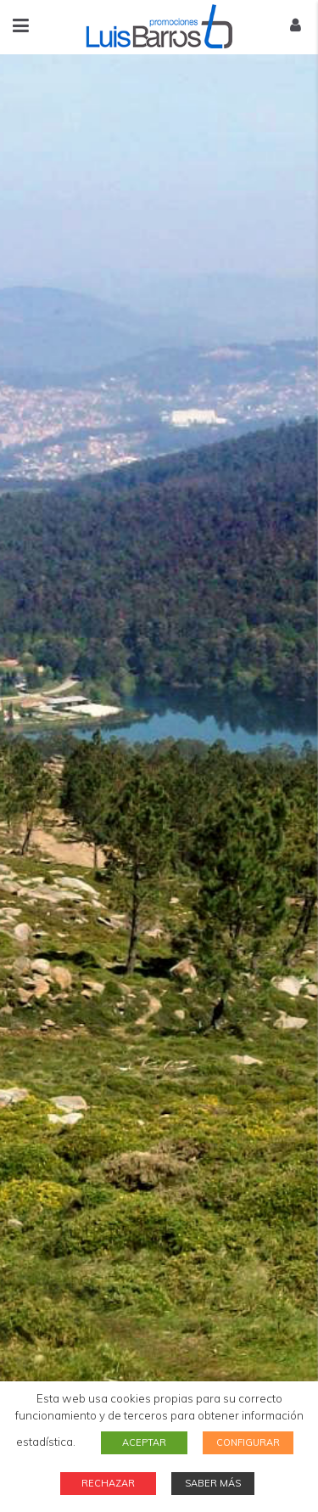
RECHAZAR (108, 1483)
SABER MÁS (213, 1483)
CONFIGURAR (248, 1442)
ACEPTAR (144, 1442)
